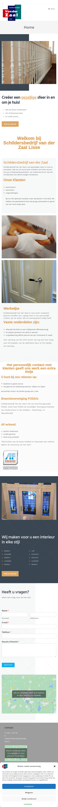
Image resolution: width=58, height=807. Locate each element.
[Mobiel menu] (51, 9)
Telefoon (6, 632)
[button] (54, 766)
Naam (5, 610)
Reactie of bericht (10, 642)
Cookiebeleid (28, 804)
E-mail (5, 622)
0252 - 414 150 (11, 733)
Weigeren (29, 792)
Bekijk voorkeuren (29, 799)
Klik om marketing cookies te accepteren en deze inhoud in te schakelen (29, 694)
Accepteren (29, 786)
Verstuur (8, 665)
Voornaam (5, 618)
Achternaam (34, 618)
